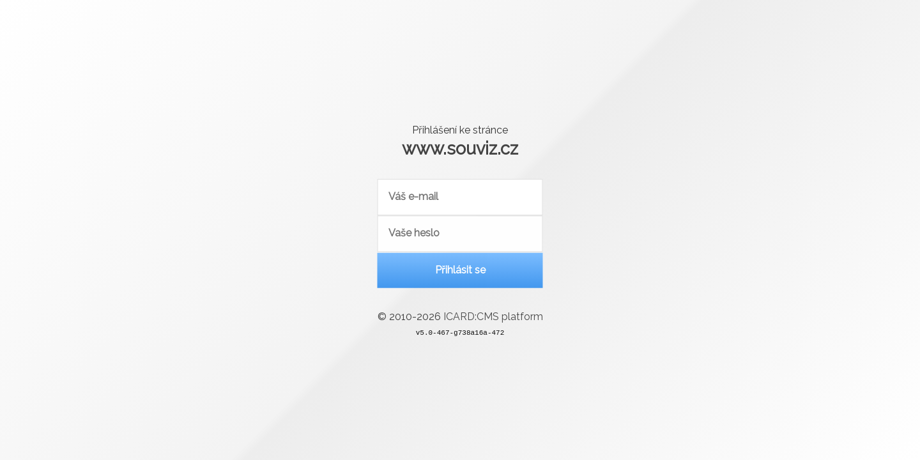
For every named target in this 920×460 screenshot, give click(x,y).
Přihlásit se (460, 270)
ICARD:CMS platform (493, 318)
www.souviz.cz (460, 148)
